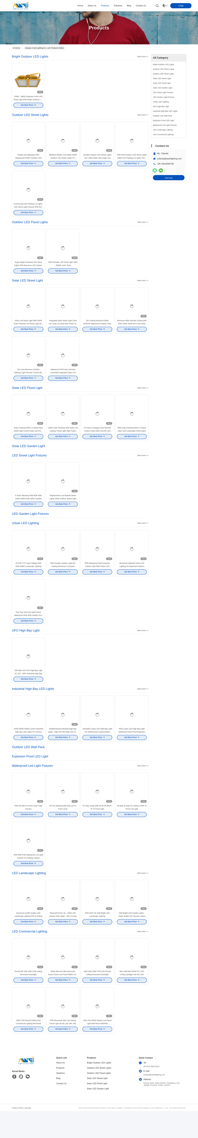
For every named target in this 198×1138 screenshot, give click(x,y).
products (105, 6)
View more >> (142, 56)
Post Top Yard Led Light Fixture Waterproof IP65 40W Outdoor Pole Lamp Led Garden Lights (28, 631)
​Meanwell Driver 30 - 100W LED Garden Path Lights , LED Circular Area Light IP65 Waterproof (63, 940)
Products (60, 1095)
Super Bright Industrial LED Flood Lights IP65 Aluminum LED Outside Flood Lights (28, 271)
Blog (58, 1105)
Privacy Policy (17, 1135)
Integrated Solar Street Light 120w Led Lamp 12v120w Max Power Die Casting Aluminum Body (62, 331)
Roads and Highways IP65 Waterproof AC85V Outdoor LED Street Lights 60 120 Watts (28, 161)
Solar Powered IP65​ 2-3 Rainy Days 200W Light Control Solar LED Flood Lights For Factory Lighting (28, 442)
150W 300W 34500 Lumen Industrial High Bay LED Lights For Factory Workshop (28, 751)
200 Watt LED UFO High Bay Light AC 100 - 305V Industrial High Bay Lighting (28, 691)
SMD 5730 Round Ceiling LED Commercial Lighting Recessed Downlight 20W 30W (28, 1050)
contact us (141, 6)
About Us (60, 1090)
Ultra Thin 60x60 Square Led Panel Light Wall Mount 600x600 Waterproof (97, 1050)
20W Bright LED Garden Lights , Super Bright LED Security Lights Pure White (132, 940)
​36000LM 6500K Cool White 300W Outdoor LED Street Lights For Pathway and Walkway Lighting (63, 161)
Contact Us (61, 1110)
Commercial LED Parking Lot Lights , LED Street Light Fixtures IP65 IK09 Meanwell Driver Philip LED (28, 211)
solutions (118, 6)
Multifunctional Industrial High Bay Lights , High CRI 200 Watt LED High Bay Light (63, 751)
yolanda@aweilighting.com (169, 159)
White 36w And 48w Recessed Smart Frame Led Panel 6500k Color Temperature (63, 1000)
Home (80, 6)
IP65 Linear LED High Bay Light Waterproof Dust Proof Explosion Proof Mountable (132, 751)
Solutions (60, 1100)
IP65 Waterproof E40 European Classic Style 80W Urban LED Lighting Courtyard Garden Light (97, 580)
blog (129, 6)
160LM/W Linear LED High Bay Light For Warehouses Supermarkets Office (97, 751)
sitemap (28, 1135)
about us (92, 6)
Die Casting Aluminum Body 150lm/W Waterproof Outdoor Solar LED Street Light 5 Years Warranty (97, 331)
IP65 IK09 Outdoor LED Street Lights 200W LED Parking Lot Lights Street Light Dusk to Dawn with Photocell (132, 161)
